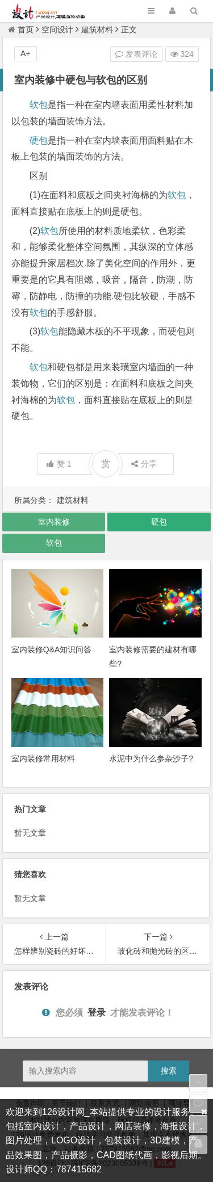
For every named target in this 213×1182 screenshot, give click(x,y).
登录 (96, 1012)
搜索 (169, 1070)
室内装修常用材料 (43, 758)
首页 (21, 29)
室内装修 (54, 521)
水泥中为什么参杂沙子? (151, 758)
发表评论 (136, 53)
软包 (39, 105)
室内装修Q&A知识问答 (51, 649)
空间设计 (57, 29)
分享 (144, 463)
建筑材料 (97, 29)
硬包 (39, 140)
